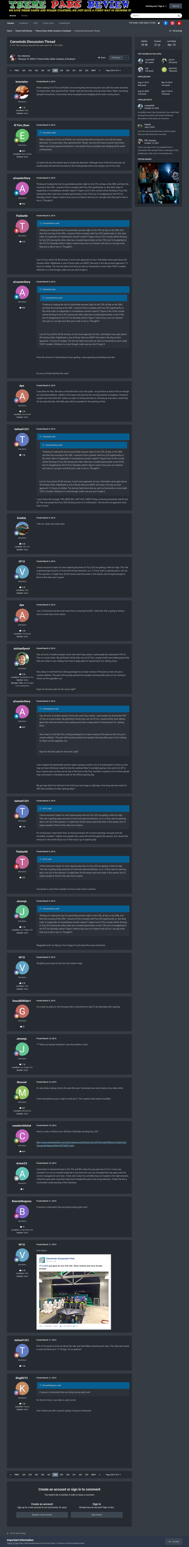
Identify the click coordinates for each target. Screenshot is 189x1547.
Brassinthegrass (21, 1201)
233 (86, 70)
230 (67, 70)
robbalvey (25, 56)
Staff (36, 23)
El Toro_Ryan (21, 125)
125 (22, 242)
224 (30, 70)
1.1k (22, 107)
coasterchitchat (21, 1125)
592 (22, 151)
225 (36, 70)
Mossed (21, 1082)
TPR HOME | (134, 23)
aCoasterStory (21, 178)
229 (61, 70)
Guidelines (23, 23)
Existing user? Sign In (156, 6)
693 (22, 1151)
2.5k (22, 674)
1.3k (22, 1404)
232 (80, 70)
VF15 (22, 561)
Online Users (48, 23)
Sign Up (175, 6)
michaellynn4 (22, 648)
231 (74, 70)
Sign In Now (97, 1515)
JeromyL (21, 901)
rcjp (146, 68)
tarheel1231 (21, 429)
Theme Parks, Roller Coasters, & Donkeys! (56, 59)
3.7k (22, 587)
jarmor (171, 60)
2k (22, 1027)
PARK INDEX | (144, 23)
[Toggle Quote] (40, 132)
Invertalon (22, 81)
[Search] (146, 15)
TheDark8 (22, 215)
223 (23, 70)
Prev (17, 70)
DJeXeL (21, 518)
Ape (21, 385)
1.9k (22, 455)
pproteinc (173, 68)
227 (48, 70)
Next (93, 70)
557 (22, 1108)
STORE (153, 23)
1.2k (22, 411)
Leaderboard (64, 23)
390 (22, 204)
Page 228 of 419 (113, 70)
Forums (10, 23)
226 (42, 70)
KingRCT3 (22, 1377)
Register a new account (42, 1515)
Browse (13, 17)
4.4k (22, 544)
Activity (24, 15)
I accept (173, 1541)
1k (22, 1227)
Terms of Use (12, 1543)
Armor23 (21, 1163)
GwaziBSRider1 (21, 1000)
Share (102, 57)
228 (55, 70)
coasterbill (149, 60)
